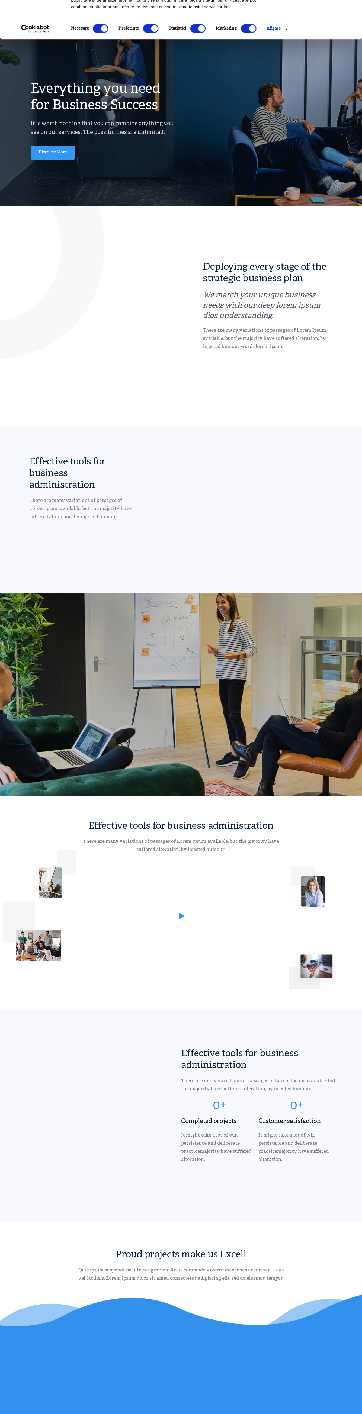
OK (317, 14)
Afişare (274, 61)
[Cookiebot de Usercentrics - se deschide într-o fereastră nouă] (35, 61)
